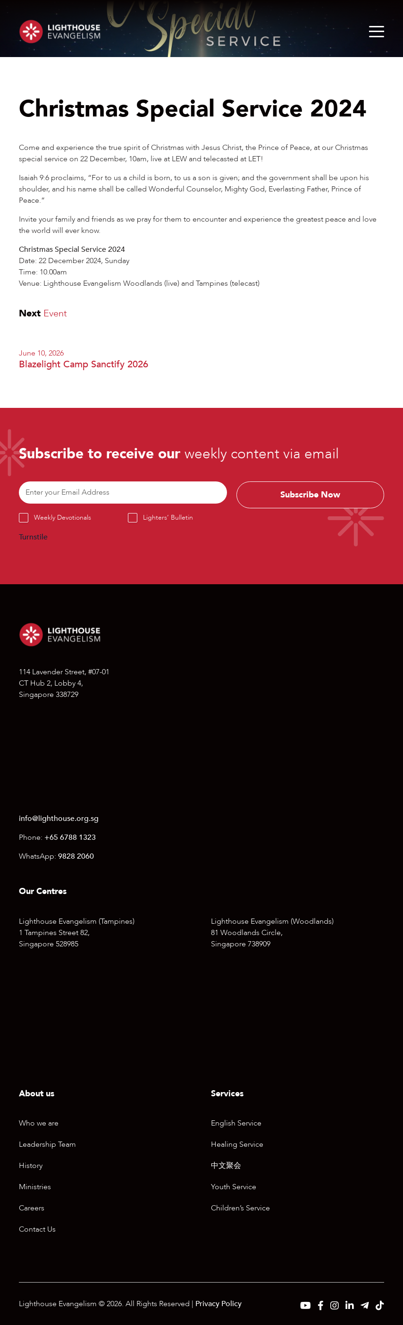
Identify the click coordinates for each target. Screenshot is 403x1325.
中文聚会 (226, 1165)
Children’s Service (240, 1208)
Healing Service (237, 1144)
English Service (236, 1123)
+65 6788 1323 (70, 837)
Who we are (39, 1123)
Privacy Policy (218, 1304)
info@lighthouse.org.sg (59, 818)
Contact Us (37, 1229)
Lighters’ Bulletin (168, 517)
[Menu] (376, 31)
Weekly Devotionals (62, 517)
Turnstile (33, 537)
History (30, 1165)
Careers (31, 1208)
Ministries (35, 1187)
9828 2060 (76, 856)
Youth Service (233, 1187)
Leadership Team (47, 1144)
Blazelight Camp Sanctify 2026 (83, 364)
